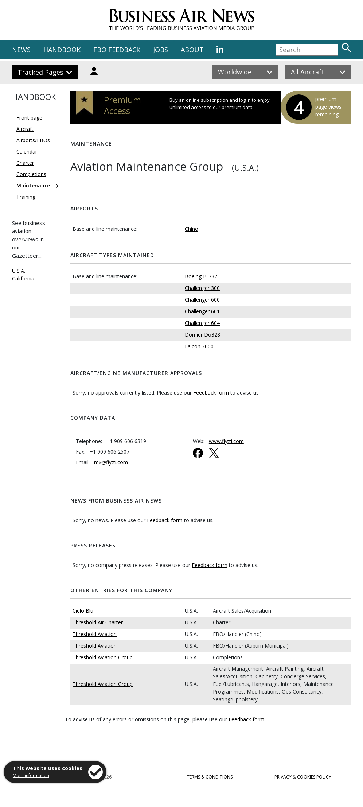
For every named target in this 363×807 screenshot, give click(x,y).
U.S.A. (18, 270)
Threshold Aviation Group (103, 657)
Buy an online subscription (198, 100)
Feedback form (211, 392)
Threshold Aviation (95, 634)
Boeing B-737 (201, 276)
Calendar (26, 151)
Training (25, 196)
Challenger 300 (202, 287)
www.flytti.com (226, 441)
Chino (191, 228)
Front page (29, 117)
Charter (25, 162)
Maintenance (33, 185)
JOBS (160, 49)
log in (245, 100)
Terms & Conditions (210, 777)
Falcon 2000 (199, 346)
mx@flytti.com (111, 462)
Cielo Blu (83, 610)
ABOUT (192, 49)
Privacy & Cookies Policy (302, 777)
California (23, 278)
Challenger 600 (202, 299)
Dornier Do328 (202, 334)
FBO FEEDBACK (116, 49)
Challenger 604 (202, 322)
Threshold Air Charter (98, 622)
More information (31, 775)
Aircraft (25, 128)
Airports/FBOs (33, 140)
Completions (31, 174)
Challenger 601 (202, 311)
